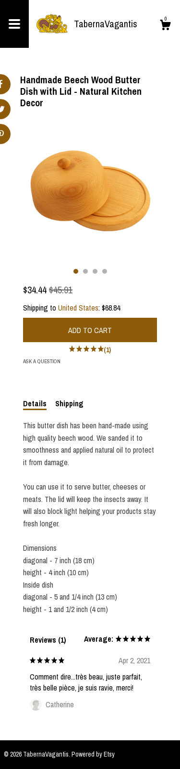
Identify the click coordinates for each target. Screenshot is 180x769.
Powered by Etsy (93, 754)
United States (78, 307)
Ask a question (41, 361)
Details (35, 403)
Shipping (69, 403)
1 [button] (75, 271)
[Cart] (165, 26)
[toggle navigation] (14, 24)
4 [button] (104, 271)
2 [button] (85, 271)
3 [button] (95, 271)
